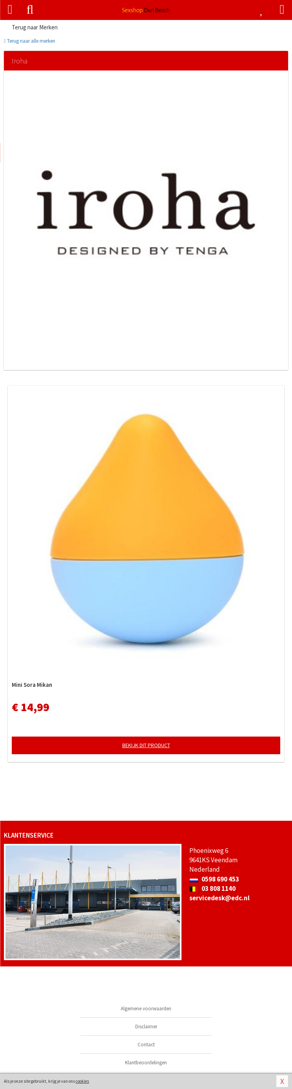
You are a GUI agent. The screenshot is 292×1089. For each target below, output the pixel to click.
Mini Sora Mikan (32, 684)
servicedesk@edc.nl (219, 898)
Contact (146, 1044)
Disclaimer (146, 1026)
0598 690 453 (214, 879)
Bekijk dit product (146, 745)
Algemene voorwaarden (146, 1008)
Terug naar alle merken (29, 41)
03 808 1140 (212, 888)
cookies (82, 1081)
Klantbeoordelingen (146, 1062)
